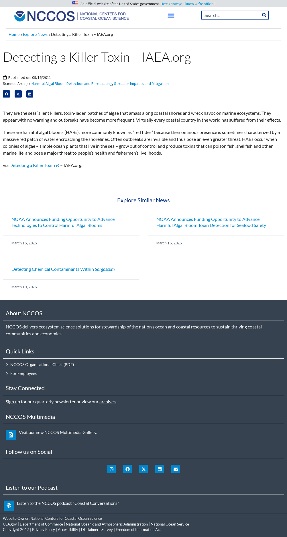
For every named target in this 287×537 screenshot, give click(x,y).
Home (14, 34)
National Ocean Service (170, 524)
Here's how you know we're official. (188, 3)
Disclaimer (90, 529)
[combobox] (230, 15)
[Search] (264, 15)
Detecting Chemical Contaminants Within (63, 269)
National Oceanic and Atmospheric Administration (107, 524)
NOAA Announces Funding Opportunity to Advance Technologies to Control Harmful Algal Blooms (63, 222)
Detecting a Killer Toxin (34, 165)
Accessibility (68, 529)
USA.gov (10, 524)
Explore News (35, 34)
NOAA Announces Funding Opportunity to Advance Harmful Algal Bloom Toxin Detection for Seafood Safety (211, 222)
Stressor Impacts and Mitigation (141, 83)
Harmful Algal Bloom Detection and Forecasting (72, 83)
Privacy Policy (43, 529)
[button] (171, 16)
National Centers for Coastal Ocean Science (66, 518)
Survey (107, 529)
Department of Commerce (41, 524)
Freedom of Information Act (138, 529)
